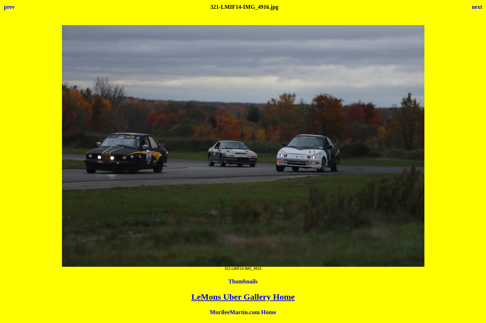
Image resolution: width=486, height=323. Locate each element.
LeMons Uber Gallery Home (243, 296)
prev (9, 7)
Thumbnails (243, 281)
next (477, 7)
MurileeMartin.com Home (243, 312)
